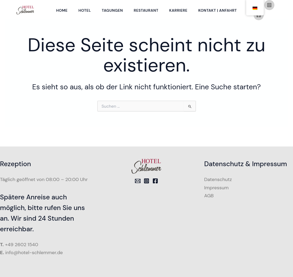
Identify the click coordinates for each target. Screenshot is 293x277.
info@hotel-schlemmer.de (34, 252)
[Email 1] (138, 181)
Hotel (83, 15)
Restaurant (146, 15)
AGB (209, 195)
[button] (11, 265)
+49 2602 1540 (22, 244)
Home (59, 15)
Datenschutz (218, 179)
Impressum (216, 187)
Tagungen (112, 15)
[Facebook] (261, 25)
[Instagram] (146, 181)
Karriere (180, 15)
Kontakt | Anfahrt (219, 15)
